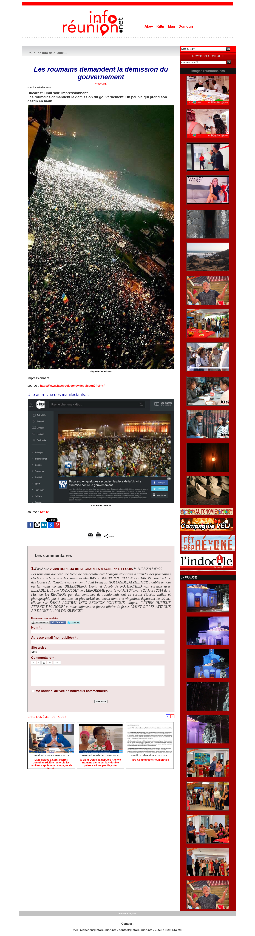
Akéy (149, 26)
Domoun (185, 26)
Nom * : (36, 627)
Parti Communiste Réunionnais (149, 760)
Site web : (38, 647)
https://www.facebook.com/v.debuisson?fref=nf (76, 385)
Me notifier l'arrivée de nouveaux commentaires (71, 691)
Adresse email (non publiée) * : (54, 637)
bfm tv (45, 512)
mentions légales (127, 913)
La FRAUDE (188, 577)
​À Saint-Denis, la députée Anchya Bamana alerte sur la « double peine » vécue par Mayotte (100, 763)
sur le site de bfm (101, 505)
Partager (108, 536)
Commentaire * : (43, 657)
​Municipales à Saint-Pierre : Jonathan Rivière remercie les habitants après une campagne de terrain (51, 763)
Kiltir (160, 26)
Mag (172, 26)
